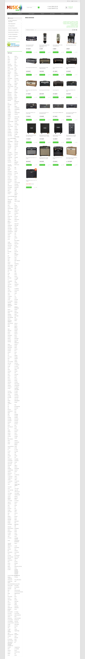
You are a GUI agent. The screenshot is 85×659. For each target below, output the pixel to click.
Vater (9, 505)
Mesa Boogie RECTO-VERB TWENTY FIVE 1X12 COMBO (43, 158)
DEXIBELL (9, 144)
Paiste (9, 369)
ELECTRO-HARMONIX (10, 165)
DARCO (9, 616)
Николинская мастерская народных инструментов (10, 644)
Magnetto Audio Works (10, 305)
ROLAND (16, 423)
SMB (15, 452)
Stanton (15, 466)
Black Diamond (10, 556)
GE (14, 203)
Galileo (15, 199)
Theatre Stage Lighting (16, 485)
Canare (9, 109)
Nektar (9, 344)
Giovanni (16, 211)
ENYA (15, 616)
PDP (15, 372)
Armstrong (16, 75)
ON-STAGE (10, 356)
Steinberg (9, 468)
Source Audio (10, 462)
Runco (15, 428)
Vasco (15, 503)
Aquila (9, 75)
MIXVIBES (16, 329)
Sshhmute (9, 465)
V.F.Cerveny (16, 500)
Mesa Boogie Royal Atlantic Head (31, 67)
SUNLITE (16, 470)
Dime (15, 147)
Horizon (9, 236)
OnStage (16, 356)
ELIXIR (9, 167)
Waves (15, 517)
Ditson (15, 655)
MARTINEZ (16, 315)
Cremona (9, 124)
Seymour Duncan (16, 444)
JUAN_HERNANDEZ (11, 583)
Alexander (9, 64)
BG (15, 642)
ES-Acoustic (10, 174)
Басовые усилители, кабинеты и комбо (70, 21)
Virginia (15, 510)
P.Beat (9, 366)
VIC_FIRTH (9, 587)
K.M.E (15, 257)
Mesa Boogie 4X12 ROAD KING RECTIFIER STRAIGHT (31, 136)
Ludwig (9, 297)
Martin (9, 566)
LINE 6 (9, 294)
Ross (15, 425)
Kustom (15, 276)
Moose (9, 333)
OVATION (16, 363)
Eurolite (9, 177)
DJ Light (9, 629)
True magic (10, 493)
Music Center (16, 556)
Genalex (9, 206)
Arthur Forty (16, 79)
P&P (8, 367)
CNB (8, 553)
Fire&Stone (16, 187)
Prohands (16, 394)
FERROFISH (10, 185)
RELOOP (9, 409)
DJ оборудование (11, 25)
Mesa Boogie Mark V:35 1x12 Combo (57, 158)
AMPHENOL (16, 607)
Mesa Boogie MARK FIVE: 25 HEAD (70, 68)
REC (8, 406)
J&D (8, 550)
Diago (9, 593)
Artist (9, 81)
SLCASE (9, 451)
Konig (9, 273)
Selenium (16, 440)
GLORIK (9, 213)
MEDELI (9, 319)
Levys (9, 293)
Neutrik (15, 345)
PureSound (16, 397)
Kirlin (15, 268)
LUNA (15, 297)
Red (8, 408)
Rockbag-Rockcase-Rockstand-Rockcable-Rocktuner (16, 571)
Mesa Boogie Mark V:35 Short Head (57, 68)
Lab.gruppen (10, 281)
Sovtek (15, 462)
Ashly (15, 81)
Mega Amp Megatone (10, 321)
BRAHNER (9, 104)
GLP (8, 214)
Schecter (16, 434)
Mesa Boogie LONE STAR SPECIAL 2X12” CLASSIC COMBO (71, 158)
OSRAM (15, 361)
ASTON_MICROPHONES (18, 591)
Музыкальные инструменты (13, 32)
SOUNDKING (10, 460)
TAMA (15, 476)
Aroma (9, 76)
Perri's (15, 377)
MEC (15, 317)
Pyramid (15, 561)
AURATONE (16, 622)
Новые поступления (12, 38)
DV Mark (9, 155)
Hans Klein (16, 225)
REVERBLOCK (10, 411)
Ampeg (15, 68)
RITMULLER (16, 619)
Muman (9, 338)
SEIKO (9, 440)
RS (8, 428)
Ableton (15, 56)
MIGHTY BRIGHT (15, 327)
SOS (15, 457)
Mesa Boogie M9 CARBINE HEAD (58, 112)
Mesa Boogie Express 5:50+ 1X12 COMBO (31, 181)
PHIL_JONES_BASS (17, 579)
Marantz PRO (10, 311)
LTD (15, 296)
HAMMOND (10, 225)
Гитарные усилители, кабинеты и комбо (70, 23)
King (15, 266)
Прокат (42, 13)
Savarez (9, 433)
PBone (9, 372)
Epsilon (15, 171)
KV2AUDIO (16, 606)
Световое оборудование (12, 34)
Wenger (9, 522)
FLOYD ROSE (16, 613)
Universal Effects (16, 498)
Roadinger (16, 414)
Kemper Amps (10, 266)
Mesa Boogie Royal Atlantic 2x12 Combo (31, 158)
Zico (15, 653)
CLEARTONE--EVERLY (10, 582)
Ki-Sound (9, 555)
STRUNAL (16, 577)
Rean (15, 404)
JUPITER (15, 255)
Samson (15, 431)
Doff (15, 149)
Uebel (15, 636)
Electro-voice (16, 164)
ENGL (15, 168)
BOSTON (16, 103)
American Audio (10, 68)
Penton (15, 375)
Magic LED (10, 545)
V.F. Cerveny (10, 500)
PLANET (9, 569)
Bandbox (16, 92)
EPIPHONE (10, 171)
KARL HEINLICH (17, 260)
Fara (15, 627)
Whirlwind (9, 526)
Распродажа (31, 13)
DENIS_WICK (10, 579)
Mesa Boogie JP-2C (56, 90)
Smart (9, 452)
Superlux (9, 471)
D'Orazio (16, 131)
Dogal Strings (16, 630)
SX (14, 473)
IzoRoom (16, 550)
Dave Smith (10, 135)
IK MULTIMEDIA (16, 240)
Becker (15, 95)
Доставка (52, 13)
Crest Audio (16, 124)
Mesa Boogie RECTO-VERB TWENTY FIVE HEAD (43, 68)
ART (15, 76)
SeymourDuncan (11, 446)
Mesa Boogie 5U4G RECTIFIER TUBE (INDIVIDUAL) (57, 45)
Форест (15, 543)
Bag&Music (10, 92)
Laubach (15, 285)
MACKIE (15, 301)
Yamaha (9, 534)
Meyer (9, 324)
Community (16, 120)
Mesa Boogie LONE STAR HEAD (44, 90)
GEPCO (15, 208)
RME (8, 414)
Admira (15, 59)
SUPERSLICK (10, 560)
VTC (15, 514)
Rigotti (9, 412)
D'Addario (16, 129)
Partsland (9, 371)
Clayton (9, 118)
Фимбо (9, 653)
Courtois (15, 123)
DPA (8, 151)
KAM (8, 260)
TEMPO (15, 482)
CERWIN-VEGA (17, 112)
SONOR (15, 455)
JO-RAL (15, 250)
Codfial (9, 624)
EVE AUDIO (10, 181)
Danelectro (10, 132)
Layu (8, 288)
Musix (15, 639)
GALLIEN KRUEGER (9, 202)
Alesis (15, 62)
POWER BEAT (16, 385)
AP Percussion (17, 555)
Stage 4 (15, 465)
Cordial (15, 121)
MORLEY (16, 333)
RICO (15, 411)
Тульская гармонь (9, 544)
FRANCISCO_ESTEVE (18, 566)
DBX (15, 138)
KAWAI (9, 263)
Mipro (9, 329)
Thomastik (9, 486)
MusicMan (16, 340)
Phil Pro (9, 379)
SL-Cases (16, 449)
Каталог (10, 18)
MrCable (9, 336)
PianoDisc (9, 382)
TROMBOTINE (17, 647)
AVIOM (9, 563)
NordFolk (9, 349)
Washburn (9, 517)
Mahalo (15, 304)
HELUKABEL (10, 228)
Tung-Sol (9, 494)
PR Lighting (16, 386)
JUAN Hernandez (16, 254)
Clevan (9, 120)
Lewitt (15, 293)
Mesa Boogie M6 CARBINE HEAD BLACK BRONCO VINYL (71, 113)
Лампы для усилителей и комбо (72, 27)
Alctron (15, 604)
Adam (9, 57)
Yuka (8, 536)
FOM (15, 553)
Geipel (15, 640)
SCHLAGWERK (10, 621)
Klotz (15, 270)
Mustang (9, 341)
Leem (9, 606)
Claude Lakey (16, 116)
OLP (8, 355)
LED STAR (9, 291)
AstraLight (9, 84)
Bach (15, 91)
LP (14, 294)
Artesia (9, 79)
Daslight (15, 134)
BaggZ (15, 602)
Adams (9, 59)
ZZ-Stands (9, 537)
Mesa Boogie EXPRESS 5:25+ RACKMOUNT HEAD (44, 113)
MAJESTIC (9, 306)
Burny (9, 107)
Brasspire (16, 563)
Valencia (9, 502)
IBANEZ (15, 237)
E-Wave (9, 158)
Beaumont (9, 95)
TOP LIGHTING (10, 490)
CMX (15, 560)
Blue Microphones (16, 101)
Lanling (15, 282)
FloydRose (9, 192)
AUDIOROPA (10, 552)
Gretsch (15, 221)
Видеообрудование (11, 23)
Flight (15, 190)
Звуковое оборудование (12, 27)
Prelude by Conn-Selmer (16, 389)
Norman (15, 349)
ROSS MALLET (10, 426)
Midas (9, 326)
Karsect (9, 262)
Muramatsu (16, 338)
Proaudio (16, 392)
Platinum (9, 385)
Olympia (15, 355)
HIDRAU (15, 230)
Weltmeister (16, 521)
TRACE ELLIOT (17, 491)
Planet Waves (16, 383)
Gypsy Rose (16, 223)
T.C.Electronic (16, 474)
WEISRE (9, 521)
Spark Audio (10, 463)
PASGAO (16, 371)
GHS (8, 210)
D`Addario (9, 129)
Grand (15, 217)
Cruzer (9, 127)
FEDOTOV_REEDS (17, 618)
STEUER (9, 647)
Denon (9, 143)
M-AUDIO (16, 299)
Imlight (9, 242)
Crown (15, 126)
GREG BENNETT (9, 222)
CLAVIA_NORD (17, 583)
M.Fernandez (16, 547)
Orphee (15, 360)
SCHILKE (9, 436)
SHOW (15, 446)
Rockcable (9, 419)
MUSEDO (9, 340)
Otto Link (9, 363)
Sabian (9, 430)
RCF (8, 404)
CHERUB (9, 116)
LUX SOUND (16, 552)
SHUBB (9, 447)
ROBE (9, 415)
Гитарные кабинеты (74, 24)
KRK (8, 274)
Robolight (16, 415)
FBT (8, 184)
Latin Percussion (10, 286)
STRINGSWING (10, 470)
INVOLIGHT (16, 243)
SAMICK (9, 431)
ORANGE (16, 358)
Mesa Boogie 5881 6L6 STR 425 (71, 45)
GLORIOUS (16, 213)
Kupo (9, 276)
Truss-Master (16, 493)
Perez (9, 377)
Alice (15, 64)
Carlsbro (9, 111)
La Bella (15, 279)
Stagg (9, 466)
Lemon (15, 291)
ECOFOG (9, 160)
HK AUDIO (9, 233)
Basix (15, 94)
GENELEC (16, 206)
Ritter (15, 412)
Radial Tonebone (9, 403)
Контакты (72, 13)
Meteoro (16, 323)
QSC (8, 399)
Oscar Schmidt (10, 361)
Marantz (15, 309)
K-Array (9, 257)
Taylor (15, 479)
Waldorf (9, 516)
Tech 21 (9, 482)
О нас (11, 13)
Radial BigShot (17, 400)
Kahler (15, 259)
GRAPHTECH (16, 219)
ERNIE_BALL (10, 618)
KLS (8, 271)
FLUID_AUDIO (10, 619)
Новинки (20, 13)
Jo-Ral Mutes (10, 639)
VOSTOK (16, 513)
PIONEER (16, 382)
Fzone (15, 197)
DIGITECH (16, 146)
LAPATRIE (9, 284)
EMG (15, 167)
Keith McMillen (10, 265)
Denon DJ (16, 143)
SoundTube (16, 460)
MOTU (15, 335)
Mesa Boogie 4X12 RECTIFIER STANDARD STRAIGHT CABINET (44, 136)
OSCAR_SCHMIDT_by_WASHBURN (14, 575)
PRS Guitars (16, 395)
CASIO (15, 111)
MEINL (15, 320)
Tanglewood (10, 477)
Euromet (16, 177)
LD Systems (16, 288)
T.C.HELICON (10, 476)
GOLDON (16, 216)
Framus (9, 193)
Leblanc (9, 290)
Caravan (9, 604)
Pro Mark (16, 391)
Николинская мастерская (16, 541)
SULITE (9, 598)
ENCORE (16, 626)
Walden (9, 626)
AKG (15, 61)
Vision (15, 511)
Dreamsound (10, 154)
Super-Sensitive (10, 640)
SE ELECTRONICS (10, 438)
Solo (15, 454)
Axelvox (15, 89)
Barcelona (9, 94)
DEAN (15, 139)
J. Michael (9, 246)
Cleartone (16, 118)
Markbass (9, 314)
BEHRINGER (10, 97)
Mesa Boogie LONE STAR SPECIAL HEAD (31, 91)
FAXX (15, 549)
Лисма (9, 540)
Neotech (16, 344)
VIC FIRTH (9, 508)
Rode (9, 423)
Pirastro (9, 383)
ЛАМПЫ (9, 568)
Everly (15, 181)
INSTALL (16, 242)
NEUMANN (10, 345)
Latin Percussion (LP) (10, 634)
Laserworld (16, 284)
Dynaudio (16, 157)
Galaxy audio (10, 199)
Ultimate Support (9, 498)
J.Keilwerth (16, 246)
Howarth (9, 636)
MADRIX (15, 302)
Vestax (15, 505)
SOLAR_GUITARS (11, 622)
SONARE (9, 455)
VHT (15, 506)
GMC (15, 214)
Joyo (8, 253)
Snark (9, 454)
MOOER (15, 332)
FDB (8, 627)
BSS (15, 104)
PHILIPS (15, 379)
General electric (10, 208)
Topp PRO (16, 490)
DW (15, 155)
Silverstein (16, 637)
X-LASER (9, 533)
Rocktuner (16, 422)
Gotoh (9, 217)
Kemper (15, 265)
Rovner (15, 426)
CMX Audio (10, 599)
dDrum (9, 139)
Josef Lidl (16, 251)
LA (8, 279)
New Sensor (10, 347)
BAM (8, 590)
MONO (9, 332)
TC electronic (10, 481)
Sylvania (9, 474)
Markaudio (16, 312)
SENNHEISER (16, 442)
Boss (8, 103)
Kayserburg (16, 263)
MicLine (15, 324)
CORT (9, 123)
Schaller (9, 434)
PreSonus (9, 391)
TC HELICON (16, 481)
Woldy (15, 530)
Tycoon (9, 496)
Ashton (9, 83)
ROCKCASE (16, 419)
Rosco (9, 425)
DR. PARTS (10, 613)
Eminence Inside (9, 169)
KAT (15, 262)
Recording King (17, 406)
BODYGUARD (10, 611)
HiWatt (15, 231)
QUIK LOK (16, 399)
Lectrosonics (16, 290)
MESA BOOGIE (10, 323)
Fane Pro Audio (17, 182)
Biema (15, 98)
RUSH (15, 596)
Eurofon (15, 176)
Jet (8, 250)
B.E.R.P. (15, 650)
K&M (8, 259)
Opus (9, 358)
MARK (9, 312)
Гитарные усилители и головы (72, 25)
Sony (8, 457)
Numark (9, 352)
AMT (15, 588)
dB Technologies (16, 136)
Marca (15, 311)
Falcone (9, 182)
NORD (15, 347)
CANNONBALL (17, 109)
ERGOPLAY (10, 173)
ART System (10, 78)
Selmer (9, 442)
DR (15, 151)
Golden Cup (10, 216)
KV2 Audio (9, 277)
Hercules (16, 228)
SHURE (15, 447)
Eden (15, 160)
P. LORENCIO (16, 364)
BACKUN (9, 558)
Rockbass (16, 417)
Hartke (15, 226)
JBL (15, 248)
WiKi (15, 526)
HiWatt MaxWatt (9, 631)
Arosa (9, 655)
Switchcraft (10, 473)
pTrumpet (9, 397)
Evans (15, 179)
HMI (15, 233)
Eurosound (10, 179)
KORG (15, 273)
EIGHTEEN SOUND (16, 163)
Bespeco (16, 97)
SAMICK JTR (10, 607)
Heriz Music (10, 230)
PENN (15, 568)
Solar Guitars (16, 624)
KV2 (15, 595)
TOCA (9, 488)
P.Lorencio (16, 366)
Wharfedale (10, 524)
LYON (9, 299)
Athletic (15, 84)
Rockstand (9, 420)
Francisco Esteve (16, 194)
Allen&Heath (10, 65)
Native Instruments (16, 342)
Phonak (15, 380)
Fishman (9, 188)
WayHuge (9, 519)
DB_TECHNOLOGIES (11, 138)
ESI (15, 174)
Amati (9, 67)
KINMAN (9, 268)
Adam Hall (16, 57)
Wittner (9, 530)
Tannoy (15, 477)
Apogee (9, 73)
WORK (15, 531)
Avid (8, 89)
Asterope (16, 83)
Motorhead (10, 335)
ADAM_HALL (10, 615)
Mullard (15, 336)
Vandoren (9, 503)
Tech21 (9, 547)
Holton (9, 234)
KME (15, 271)
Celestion (9, 112)
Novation (9, 350)
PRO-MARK (16, 585)
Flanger (15, 188)
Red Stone (16, 408)
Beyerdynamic (10, 98)
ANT (8, 591)
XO (8, 637)
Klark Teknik (10, 270)
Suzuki (15, 471)
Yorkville (15, 534)
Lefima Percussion (16, 634)
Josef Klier (9, 251)
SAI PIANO (16, 430)
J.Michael (9, 549)
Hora (15, 234)
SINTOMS (16, 621)
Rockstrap (16, 420)
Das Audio (16, 132)
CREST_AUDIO (10, 126)
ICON (9, 239)
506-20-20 (52, 6)
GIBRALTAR (16, 210)
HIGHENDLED (10, 231)
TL (14, 486)
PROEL (9, 394)
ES (8, 595)
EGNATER (9, 162)
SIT (8, 449)
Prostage (9, 395)
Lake (15, 281)
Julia (8, 255)
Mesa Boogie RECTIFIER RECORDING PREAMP (30, 45)
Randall (15, 402)
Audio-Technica (10, 86)
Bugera (15, 106)
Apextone (9, 72)
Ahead (9, 61)
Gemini (15, 205)
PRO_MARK (10, 392)
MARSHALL (10, 315)
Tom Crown (16, 488)
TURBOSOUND (17, 494)
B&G (8, 91)
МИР (15, 581)
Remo (15, 409)
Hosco (9, 237)
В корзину (28, 52)
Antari (9, 70)
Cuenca (15, 127)
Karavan (9, 650)
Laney (9, 282)
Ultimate (15, 496)
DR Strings (9, 152)
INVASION (9, 243)
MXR (15, 564)
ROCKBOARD (16, 587)
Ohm (15, 353)
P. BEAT (9, 364)
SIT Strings (16, 611)
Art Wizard (16, 78)
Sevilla (9, 443)
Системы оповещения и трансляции (12, 21)
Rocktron (9, 422)
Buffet (9, 106)
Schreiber (16, 436)
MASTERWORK (10, 317)
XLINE (15, 533)
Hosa (15, 236)
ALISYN (9, 651)
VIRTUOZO (10, 511)
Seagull (15, 437)
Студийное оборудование (13, 36)
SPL (15, 463)
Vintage (9, 510)
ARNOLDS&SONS (17, 615)
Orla (8, 360)
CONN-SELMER (10, 121)
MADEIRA (9, 302)
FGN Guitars (16, 185)
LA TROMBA (16, 648)
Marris (15, 314)
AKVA (9, 62)
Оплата (62, 13)
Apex (15, 70)
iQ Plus (15, 245)
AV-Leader (16, 87)
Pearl (8, 374)
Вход (68, 1)
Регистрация (74, 1)
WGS (15, 522)
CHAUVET (16, 114)
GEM (8, 205)
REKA (9, 648)
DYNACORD (10, 157)
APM (8, 561)
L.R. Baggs (16, 277)
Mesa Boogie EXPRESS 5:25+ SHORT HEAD (30, 113)
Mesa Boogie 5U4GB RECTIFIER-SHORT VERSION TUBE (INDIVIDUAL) (44, 46)
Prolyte (15, 629)
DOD (8, 149)
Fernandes (16, 184)
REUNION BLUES (9, 610)
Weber (15, 519)
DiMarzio (9, 147)
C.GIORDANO (16, 107)
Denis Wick (16, 141)
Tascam (9, 479)
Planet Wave (10, 596)
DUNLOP (16, 154)
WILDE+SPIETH (10, 528)
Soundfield (16, 459)
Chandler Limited (9, 115)
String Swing (16, 468)
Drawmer (16, 152)
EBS (15, 158)
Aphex (15, 72)
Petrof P (9, 602)
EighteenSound (17, 593)
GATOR (9, 203)
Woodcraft (9, 531)
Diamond (16, 144)
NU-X (15, 350)
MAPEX (9, 309)
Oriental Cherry (17, 651)
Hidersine (16, 558)
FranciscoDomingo (11, 196)
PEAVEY (9, 375)
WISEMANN (16, 528)
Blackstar (9, 100)
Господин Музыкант (16, 538)
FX (8, 197)
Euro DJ (9, 176)
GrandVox (9, 219)
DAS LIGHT (10, 134)
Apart (15, 598)
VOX (8, 514)
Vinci (15, 508)
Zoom (15, 536)
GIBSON (9, 211)
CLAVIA (15, 545)
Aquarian (16, 73)
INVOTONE (10, 245)
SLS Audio (16, 451)
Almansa (16, 65)
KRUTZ (15, 274)
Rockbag (9, 417)
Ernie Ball (16, 173)
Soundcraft (10, 459)
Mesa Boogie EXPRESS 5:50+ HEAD (70, 91)
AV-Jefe (9, 87)
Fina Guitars (10, 187)
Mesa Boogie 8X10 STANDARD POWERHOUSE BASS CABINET (71, 136)
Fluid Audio (16, 601)
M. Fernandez (10, 301)
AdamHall (9, 588)
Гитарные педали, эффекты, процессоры (70, 22)
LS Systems (10, 296)
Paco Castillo (16, 367)
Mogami (15, 330)
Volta (8, 513)
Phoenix (9, 380)
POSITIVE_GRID (17, 590)
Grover (9, 223)
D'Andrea (9, 131)
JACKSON (9, 248)
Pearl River (16, 374)
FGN (8, 601)
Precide (9, 388)
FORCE (15, 192)
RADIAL (9, 400)
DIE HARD (9, 146)
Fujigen (15, 196)
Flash (9, 190)
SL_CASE (16, 575)
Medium (15, 319)
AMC (15, 67)
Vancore (15, 502)
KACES (15, 609)
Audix (15, 86)
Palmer (15, 369)
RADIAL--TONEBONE (10, 578)
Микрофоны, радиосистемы (13, 30)
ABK (8, 56)
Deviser (15, 599)
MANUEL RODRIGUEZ (16, 307)
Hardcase (9, 226)
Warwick (15, 516)
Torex (9, 491)
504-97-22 (52, 8)
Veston (9, 506)
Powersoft (9, 386)
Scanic (15, 433)
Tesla (9, 484)
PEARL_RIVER (10, 585)
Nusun (15, 352)
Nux (8, 353)
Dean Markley (10, 141)
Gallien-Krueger (17, 201)
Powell (9, 564)
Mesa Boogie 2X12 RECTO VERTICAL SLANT (57, 136)
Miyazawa (9, 330)
